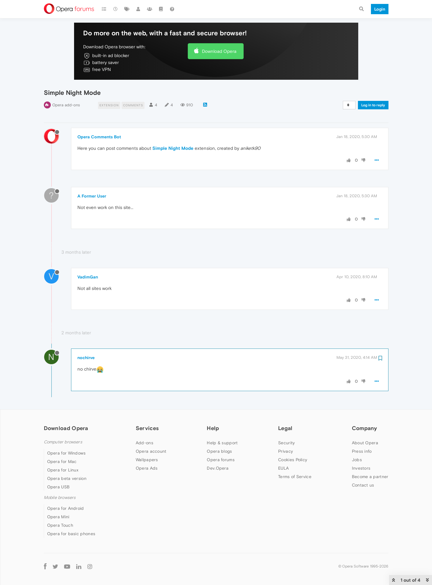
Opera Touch (60, 525)
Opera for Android (65, 508)
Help (213, 428)
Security (286, 442)
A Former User (91, 196)
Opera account (151, 451)
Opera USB (58, 486)
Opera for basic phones (71, 533)
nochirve (86, 357)
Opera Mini (58, 516)
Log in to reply (373, 105)
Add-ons (144, 442)
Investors (361, 468)
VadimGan (87, 277)
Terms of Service (294, 476)
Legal (285, 428)
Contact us (363, 485)
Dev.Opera (218, 468)
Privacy (285, 451)
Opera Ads (147, 468)
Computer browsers (63, 442)
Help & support (222, 442)
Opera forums (221, 459)
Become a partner (370, 476)
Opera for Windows (66, 453)
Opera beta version (66, 478)
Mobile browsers (60, 497)
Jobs (357, 459)
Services (147, 428)
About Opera (365, 442)
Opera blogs (219, 451)
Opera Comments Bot (99, 136)
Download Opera (219, 51)
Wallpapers (147, 459)
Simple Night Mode (172, 148)
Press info (362, 451)
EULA (283, 468)
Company (364, 428)
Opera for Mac (62, 461)
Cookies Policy (292, 459)
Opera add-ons (66, 105)
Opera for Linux (63, 470)
